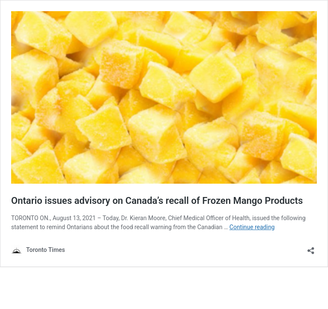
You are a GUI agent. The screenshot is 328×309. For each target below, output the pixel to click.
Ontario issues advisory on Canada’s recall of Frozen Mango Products (157, 200)
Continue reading (252, 227)
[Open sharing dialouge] (311, 247)
